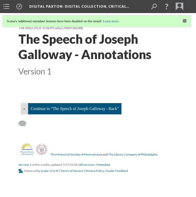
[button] (166, 6)
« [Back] (24, 108)
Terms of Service (71, 171)
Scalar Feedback (117, 171)
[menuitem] (6, 6)
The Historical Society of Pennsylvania (76, 154)
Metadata (103, 165)
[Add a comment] (24, 124)
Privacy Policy (94, 171)
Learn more (110, 21)
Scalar (45, 171)
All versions (87, 165)
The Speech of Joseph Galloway (45, 28)
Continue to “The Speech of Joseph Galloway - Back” (75, 108)
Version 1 (24, 165)
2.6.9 (54, 171)
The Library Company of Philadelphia (132, 154)
